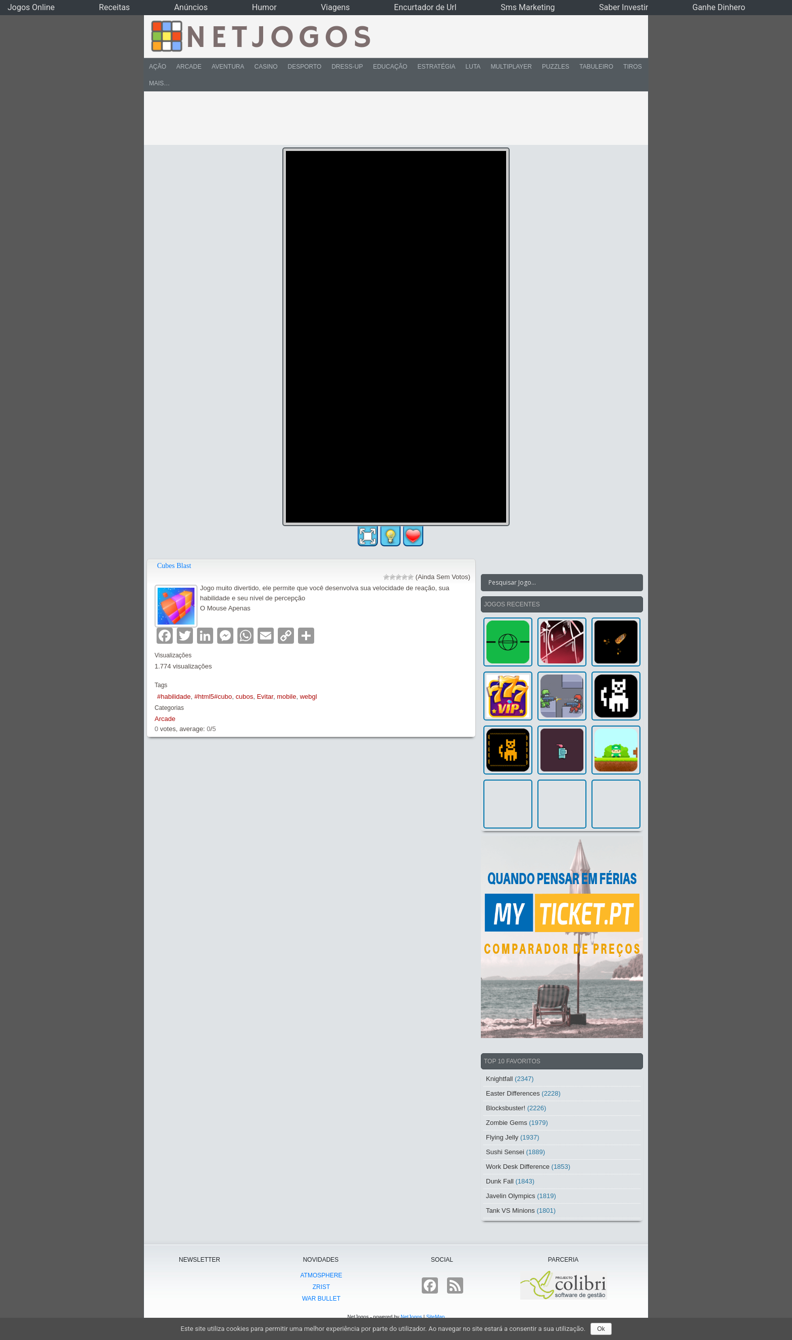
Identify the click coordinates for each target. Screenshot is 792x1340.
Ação (157, 66)
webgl (308, 696)
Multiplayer (511, 66)
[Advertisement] (389, 118)
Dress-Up (347, 66)
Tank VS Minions (510, 1210)
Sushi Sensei (505, 1152)
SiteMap (435, 1317)
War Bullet (321, 1298)
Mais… (159, 83)
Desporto (305, 66)
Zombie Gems (506, 1122)
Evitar (265, 696)
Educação (390, 66)
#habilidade (174, 696)
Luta (473, 66)
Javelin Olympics (510, 1196)
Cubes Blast (174, 566)
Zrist (321, 1287)
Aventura (228, 66)
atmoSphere (321, 1275)
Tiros (632, 66)
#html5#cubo (213, 696)
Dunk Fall (500, 1181)
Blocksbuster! (505, 1108)
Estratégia (436, 66)
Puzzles (555, 66)
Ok (601, 1328)
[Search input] (555, 582)
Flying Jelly (502, 1137)
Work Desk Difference (518, 1166)
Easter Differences (513, 1093)
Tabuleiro (596, 66)
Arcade (189, 66)
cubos (244, 696)
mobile (286, 696)
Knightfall (499, 1079)
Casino (265, 66)
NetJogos (411, 1317)
